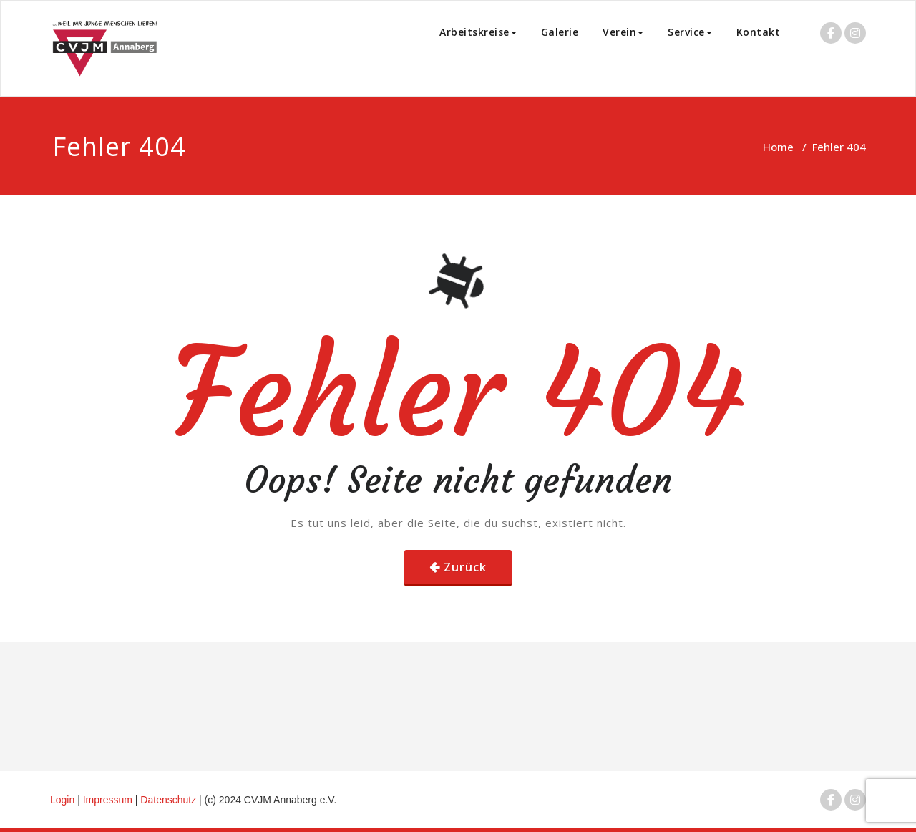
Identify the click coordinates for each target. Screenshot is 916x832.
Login (62, 800)
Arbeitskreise (478, 32)
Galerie (560, 32)
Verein (623, 32)
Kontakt (758, 32)
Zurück (465, 567)
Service (690, 32)
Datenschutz (169, 800)
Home (778, 147)
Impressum (109, 800)
